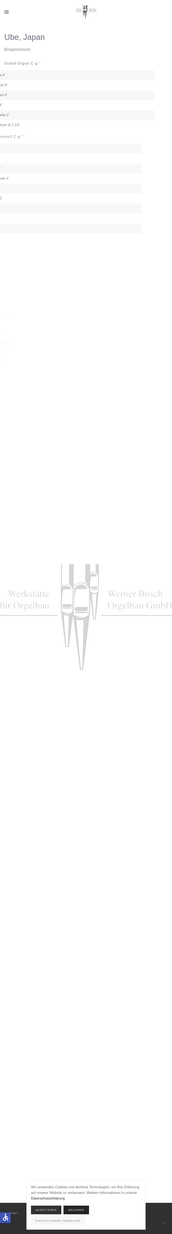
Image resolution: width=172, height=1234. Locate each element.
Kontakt (11, 1213)
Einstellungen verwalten (58, 1220)
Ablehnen (76, 1210)
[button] (6, 12)
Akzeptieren (46, 1210)
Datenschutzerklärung (48, 1198)
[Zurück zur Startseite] (86, 12)
